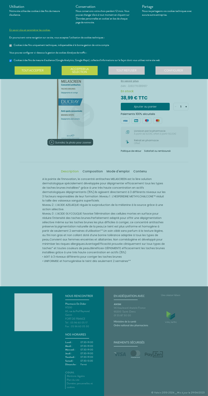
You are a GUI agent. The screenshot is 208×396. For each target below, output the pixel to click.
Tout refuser (127, 70)
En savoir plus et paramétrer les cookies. (29, 30)
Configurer (175, 70)
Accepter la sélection (80, 71)
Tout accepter (33, 70)
